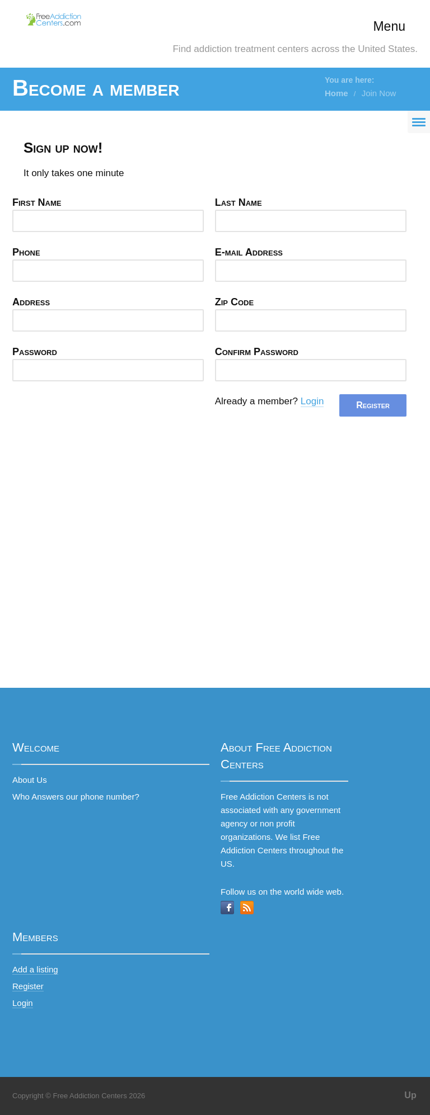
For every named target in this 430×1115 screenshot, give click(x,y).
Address (31, 302)
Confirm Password (256, 351)
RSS (247, 907)
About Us (29, 780)
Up (410, 1095)
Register (28, 986)
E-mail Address (249, 252)
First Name (37, 202)
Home (336, 93)
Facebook (227, 907)
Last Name (238, 202)
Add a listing (35, 969)
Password (34, 351)
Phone (26, 252)
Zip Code (234, 302)
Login (312, 401)
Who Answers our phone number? (75, 796)
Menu (389, 26)
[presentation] (97, 416)
